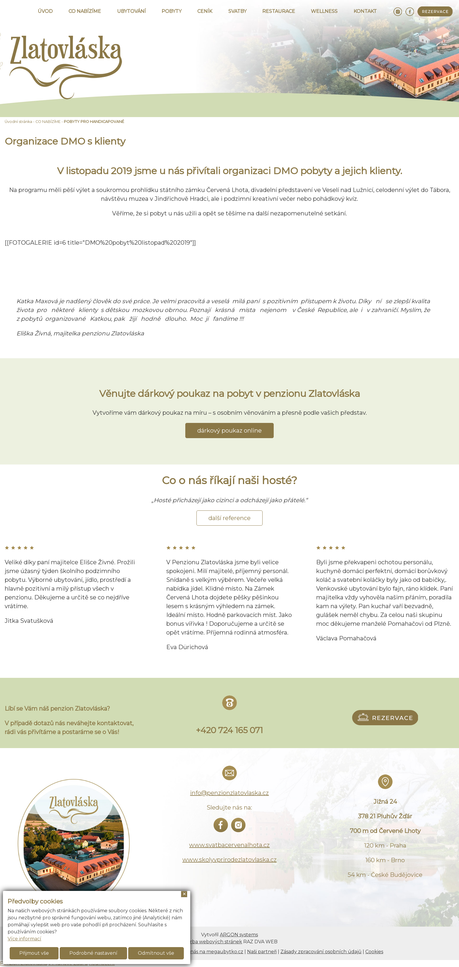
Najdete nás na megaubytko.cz (206, 951)
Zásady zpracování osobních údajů (321, 951)
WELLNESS (324, 11)
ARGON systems (239, 934)
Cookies (374, 951)
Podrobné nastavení (93, 953)
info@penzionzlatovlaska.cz (229, 792)
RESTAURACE (278, 11)
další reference (229, 518)
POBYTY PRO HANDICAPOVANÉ (94, 121)
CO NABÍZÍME (84, 11)
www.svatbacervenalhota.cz (229, 844)
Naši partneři (262, 951)
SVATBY (237, 11)
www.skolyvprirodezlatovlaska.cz (229, 859)
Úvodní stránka (18, 121)
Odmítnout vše (156, 953)
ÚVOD (45, 11)
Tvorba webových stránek (211, 941)
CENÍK (204, 11)
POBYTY (171, 11)
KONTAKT (365, 11)
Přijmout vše (34, 953)
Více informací (24, 939)
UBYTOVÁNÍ (131, 11)
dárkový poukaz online (229, 430)
